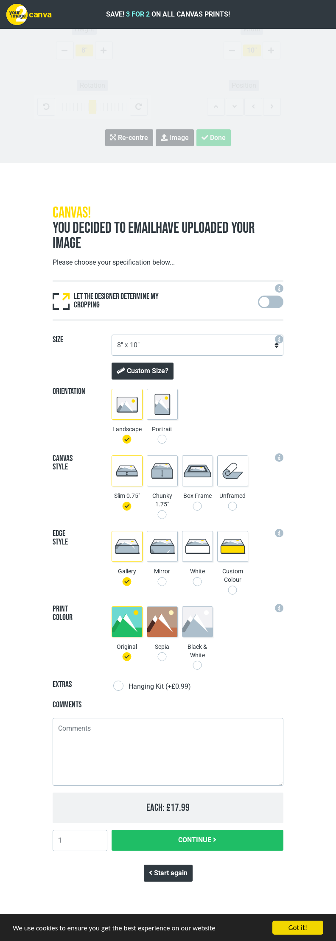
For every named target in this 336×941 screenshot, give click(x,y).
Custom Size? (142, 371)
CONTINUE (197, 840)
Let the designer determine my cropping (106, 300)
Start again (168, 873)
